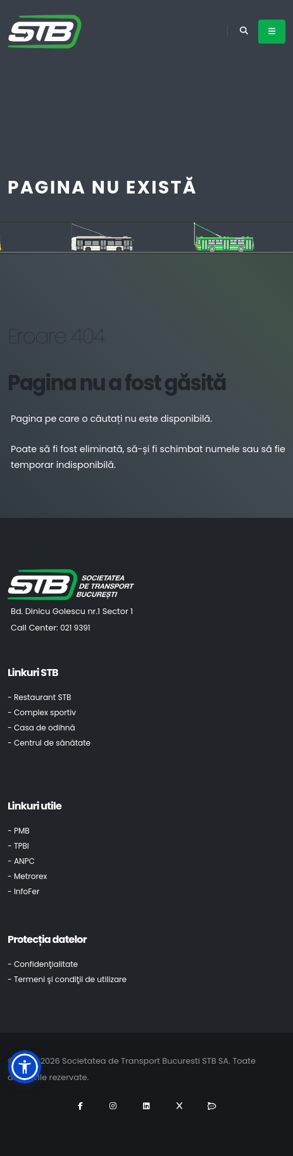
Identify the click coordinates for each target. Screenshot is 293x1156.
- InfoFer (23, 891)
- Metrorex (27, 876)
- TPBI (18, 845)
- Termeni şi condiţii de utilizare (67, 979)
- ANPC (21, 861)
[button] (24, 1067)
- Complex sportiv (42, 712)
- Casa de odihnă (41, 727)
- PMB (19, 830)
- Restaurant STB (40, 697)
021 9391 (75, 627)
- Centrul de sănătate (49, 742)
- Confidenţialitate (43, 964)
